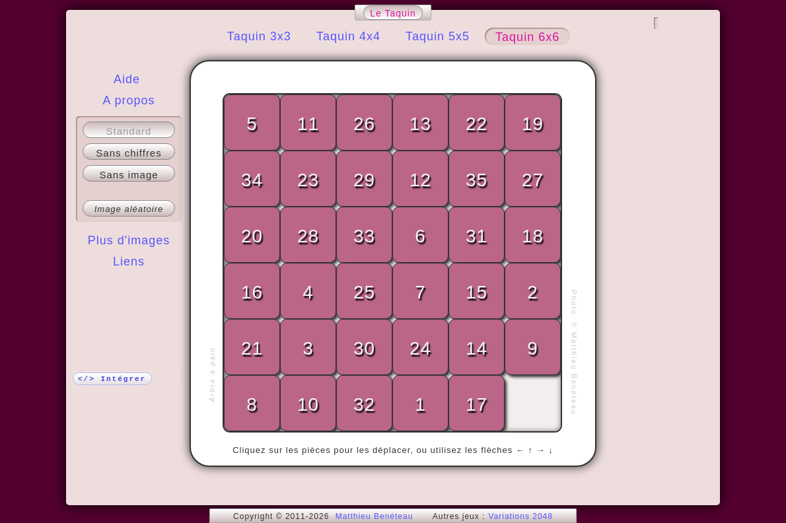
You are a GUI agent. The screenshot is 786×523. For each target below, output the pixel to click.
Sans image (128, 174)
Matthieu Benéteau (374, 516)
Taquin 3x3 (259, 36)
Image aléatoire (129, 209)
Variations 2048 (520, 516)
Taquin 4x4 (348, 36)
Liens (129, 261)
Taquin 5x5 (438, 36)
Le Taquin (392, 13)
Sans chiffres (128, 152)
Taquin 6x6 (527, 37)
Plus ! (129, 288)
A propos (128, 100)
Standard (129, 131)
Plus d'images (129, 240)
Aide (127, 79)
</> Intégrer (112, 379)
